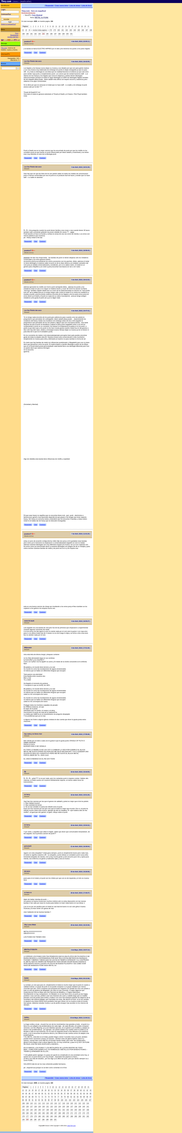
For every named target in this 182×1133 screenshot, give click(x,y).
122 (79, 1103)
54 (55, 1093)
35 (65, 1090)
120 (71, 1103)
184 (74, 30)
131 (47, 1106)
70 (36, 1097)
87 (90, 1097)
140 (84, 1106)
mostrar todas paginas (40, 30)
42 (87, 1090)
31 (52, 1090)
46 (29, 1093)
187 (87, 30)
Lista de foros (87, 5)
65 (90, 1093)
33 (58, 1090)
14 (66, 26)
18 (78, 26)
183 (70, 30)
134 (59, 1106)
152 (63, 1110)
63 (84, 1093)
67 (26, 1097)
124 (87, 1103)
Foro (16, 33)
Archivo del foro (12, 37)
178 (50, 30)
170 (67, 1113)
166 (51, 1113)
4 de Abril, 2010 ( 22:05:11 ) (81, 41)
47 (32, 1093)
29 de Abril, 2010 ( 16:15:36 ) (80, 925)
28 (42, 1090)
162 (35, 1113)
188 (90, 30)
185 (78, 30)
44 (23, 1093)
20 (85, 26)
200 (67, 34)
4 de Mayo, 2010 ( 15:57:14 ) (80, 950)
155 (75, 1110)
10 (53, 26)
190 (27, 34)
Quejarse (43, 52)
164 (43, 1113)
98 (55, 1100)
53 (52, 1093)
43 (90, 1090)
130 (43, 1106)
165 (47, 1113)
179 (54, 30)
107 (90, 1100)
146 (39, 1110)
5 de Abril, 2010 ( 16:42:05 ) (81, 61)
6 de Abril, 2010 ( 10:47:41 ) (81, 311)
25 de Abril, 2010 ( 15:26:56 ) (80, 872)
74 (49, 1097)
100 (62, 1100)
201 (71, 34)
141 (87, 1106)
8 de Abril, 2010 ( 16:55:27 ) (81, 621)
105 (82, 1100)
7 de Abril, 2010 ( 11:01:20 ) (81, 534)
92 (36, 1100)
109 (27, 1103)
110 (31, 1103)
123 (84, 1103)
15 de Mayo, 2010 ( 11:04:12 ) (80, 1018)
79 (65, 1097)
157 (84, 1110)
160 (27, 1113)
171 (71, 1113)
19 (82, 26)
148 (47, 1110)
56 (61, 1093)
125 (23, 1106)
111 (35, 1103)
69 (32, 1097)
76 (55, 1097)
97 (52, 1100)
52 (49, 1093)
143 (27, 1110)
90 (29, 1100)
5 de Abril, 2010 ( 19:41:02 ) (81, 280)
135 (63, 1106)
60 (74, 1093)
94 (42, 1100)
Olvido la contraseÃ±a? (8, 24)
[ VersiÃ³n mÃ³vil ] (25, 1)
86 (87, 1097)
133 (55, 1106)
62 (81, 1093)
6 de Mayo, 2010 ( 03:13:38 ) (80, 978)
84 (81, 1097)
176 (23, 1116)
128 (35, 1106)
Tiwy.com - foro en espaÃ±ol (34, 11)
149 (51, 1110)
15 (69, 26)
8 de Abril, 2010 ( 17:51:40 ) (81, 648)
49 (39, 1093)
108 (23, 1103)
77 (58, 1097)
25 (32, 1090)
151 (59, 1110)
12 (59, 26)
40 (81, 1090)
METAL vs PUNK (41, 17)
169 (63, 1113)
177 (27, 1116)
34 (61, 1090)
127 (31, 1106)
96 (49, 1100)
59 (71, 1093)
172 (75, 1113)
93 (39, 1100)
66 (23, 1097)
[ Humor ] (16, 1)
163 (39, 1113)
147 (43, 1110)
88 (23, 1100)
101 (66, 1100)
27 (39, 1090)
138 (75, 1106)
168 (59, 1113)
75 (52, 1097)
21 (88, 26)
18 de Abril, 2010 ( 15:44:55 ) (80, 772)
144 (31, 1110)
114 (47, 1103)
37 (71, 1090)
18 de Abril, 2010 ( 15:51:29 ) (80, 795)
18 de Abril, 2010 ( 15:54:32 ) (80, 825)
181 (62, 30)
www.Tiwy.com (71, 1125)
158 (87, 1110)
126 (27, 1106)
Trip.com (4, 48)
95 (45, 1100)
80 (68, 1097)
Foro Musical (37, 15)
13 (62, 26)
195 (47, 34)
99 (58, 1100)
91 (32, 1100)
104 (78, 1100)
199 (63, 34)
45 (26, 1093)
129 (39, 1106)
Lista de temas (74, 5)
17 (75, 26)
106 (86, 1100)
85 (84, 1097)
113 (43, 1103)
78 (61, 1097)
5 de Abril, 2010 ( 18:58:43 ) (81, 250)
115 (51, 1103)
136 (67, 1106)
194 (43, 34)
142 (23, 1110)
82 (74, 1097)
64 (87, 1093)
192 (35, 34)
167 (55, 1113)
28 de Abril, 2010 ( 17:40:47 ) (80, 893)
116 (55, 1103)
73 (45, 1097)
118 (63, 1103)
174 (84, 1113)
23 (26, 30)
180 (58, 30)
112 (39, 1103)
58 (68, 1093)
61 (77, 1093)
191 (31, 34)
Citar (35, 52)
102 (70, 1100)
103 (74, 1100)
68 (29, 1097)
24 (29, 30)
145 (35, 1110)
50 (42, 1093)
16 (72, 26)
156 (79, 1110)
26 (36, 1090)
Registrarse (14, 35)
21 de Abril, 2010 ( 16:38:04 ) (80, 846)
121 (75, 1103)
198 (59, 34)
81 (71, 1097)
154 (71, 1110)
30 (49, 1090)
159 (23, 1113)
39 (77, 1090)
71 (39, 1097)
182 (66, 30)
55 (58, 1093)
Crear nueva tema (61, 5)
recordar (6, 19)
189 (23, 34)
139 (79, 1106)
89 (26, 1100)
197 (55, 34)
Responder (49, 5)
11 (56, 26)
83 (77, 1097)
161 (31, 1113)
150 (55, 1110)
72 (42, 1097)
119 (67, 1103)
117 (59, 1103)
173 (79, 1113)
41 (84, 1090)
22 (23, 30)
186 (83, 30)
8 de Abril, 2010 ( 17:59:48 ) (81, 734)
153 (67, 1110)
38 (74, 1090)
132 (51, 1106)
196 (51, 34)
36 (68, 1090)
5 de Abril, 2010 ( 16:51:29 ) (81, 167)
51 (45, 1093)
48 (36, 1093)
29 (45, 1090)
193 (39, 34)
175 (87, 1113)
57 (65, 1093)
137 (71, 1106)
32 (55, 1090)
